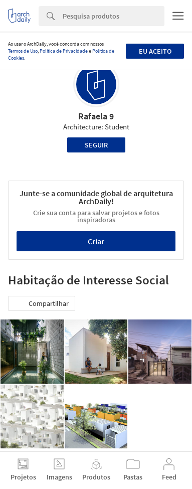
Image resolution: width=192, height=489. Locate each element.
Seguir (96, 144)
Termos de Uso (23, 51)
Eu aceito (155, 51)
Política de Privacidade (64, 51)
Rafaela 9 (96, 116)
